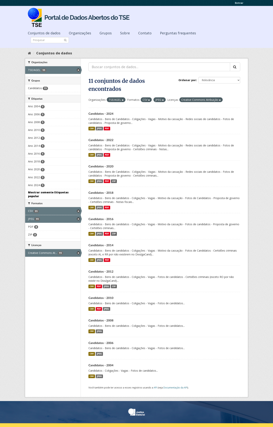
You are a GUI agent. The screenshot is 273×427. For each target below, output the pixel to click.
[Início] (29, 53)
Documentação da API (175, 387)
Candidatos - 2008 (100, 320)
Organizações (80, 33)
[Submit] (65, 39)
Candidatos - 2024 (100, 113)
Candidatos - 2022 (100, 140)
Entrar (239, 3)
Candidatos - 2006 (100, 343)
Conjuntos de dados (44, 33)
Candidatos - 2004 (100, 365)
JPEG (99, 128)
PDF (107, 128)
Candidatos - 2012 (100, 271)
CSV (92, 128)
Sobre (125, 33)
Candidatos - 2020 (100, 166)
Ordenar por (187, 80)
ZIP (114, 181)
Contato (145, 33)
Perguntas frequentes (178, 33)
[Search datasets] (50, 40)
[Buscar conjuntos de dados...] (159, 66)
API (155, 387)
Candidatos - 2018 (100, 192)
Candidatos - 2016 (100, 219)
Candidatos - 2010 (100, 297)
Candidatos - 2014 (100, 245)
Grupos (106, 33)
